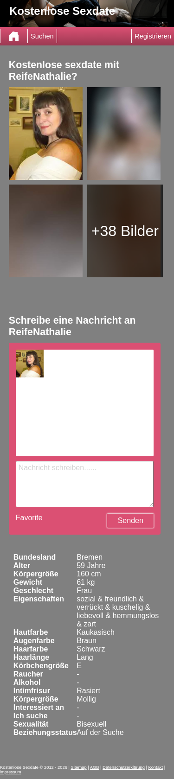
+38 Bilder (125, 231)
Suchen (42, 36)
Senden (130, 520)
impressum (10, 772)
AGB (94, 767)
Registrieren (153, 36)
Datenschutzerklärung (124, 767)
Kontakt (155, 767)
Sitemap (78, 767)
